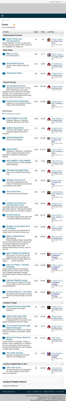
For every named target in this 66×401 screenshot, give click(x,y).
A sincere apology (57, 86)
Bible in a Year (12, 54)
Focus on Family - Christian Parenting (17, 266)
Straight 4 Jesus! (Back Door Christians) (18, 227)
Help (29, 391)
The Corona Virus (13, 191)
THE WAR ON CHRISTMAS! (17, 170)
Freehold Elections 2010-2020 (18, 306)
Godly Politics (12, 149)
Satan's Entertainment (15, 236)
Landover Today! (10, 303)
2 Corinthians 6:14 (57, 64)
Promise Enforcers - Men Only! (18, 292)
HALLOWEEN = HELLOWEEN (18, 161)
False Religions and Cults (16, 118)
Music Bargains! (57, 353)
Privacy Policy (49, 391)
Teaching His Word (14, 73)
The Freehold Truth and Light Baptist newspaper (18, 327)
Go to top (60, 391)
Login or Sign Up (56, 2)
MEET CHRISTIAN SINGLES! (18, 253)
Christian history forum (15, 180)
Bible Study (8, 50)
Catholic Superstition (15, 128)
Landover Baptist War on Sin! (15, 364)
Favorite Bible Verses (15, 63)
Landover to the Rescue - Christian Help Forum (16, 204)
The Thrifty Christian (14, 353)
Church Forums (9, 82)
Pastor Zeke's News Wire (16, 316)
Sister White (55, 338)
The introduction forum (15, 86)
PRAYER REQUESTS (14, 138)
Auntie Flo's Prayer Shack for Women (18, 339)
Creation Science (13, 215)
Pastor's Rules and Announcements (14, 40)
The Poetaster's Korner (12, 114)
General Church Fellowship (17, 101)
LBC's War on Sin (13, 368)
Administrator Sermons (12, 35)
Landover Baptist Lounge (16, 280)
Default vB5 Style (8, 391)
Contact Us (37, 391)
